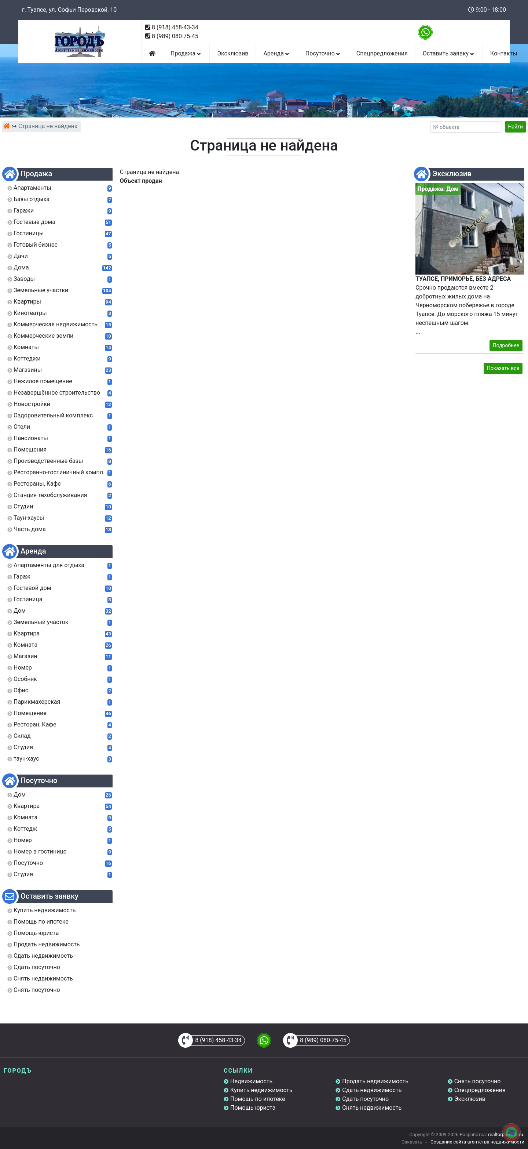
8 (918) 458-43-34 (175, 27)
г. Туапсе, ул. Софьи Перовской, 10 (69, 9)
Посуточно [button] (323, 53)
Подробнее (506, 345)
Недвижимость (251, 1081)
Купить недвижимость (261, 1090)
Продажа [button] (186, 53)
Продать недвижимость (375, 1081)
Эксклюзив (232, 53)
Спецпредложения (382, 53)
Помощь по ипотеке (257, 1098)
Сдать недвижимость (372, 1090)
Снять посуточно (477, 1081)
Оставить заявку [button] (449, 53)
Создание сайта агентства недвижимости (477, 1142)
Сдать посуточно (365, 1098)
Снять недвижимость (372, 1107)
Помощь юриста (252, 1107)
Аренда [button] (276, 53)
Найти (515, 127)
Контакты (503, 53)
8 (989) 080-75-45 (175, 36)
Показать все (503, 368)
